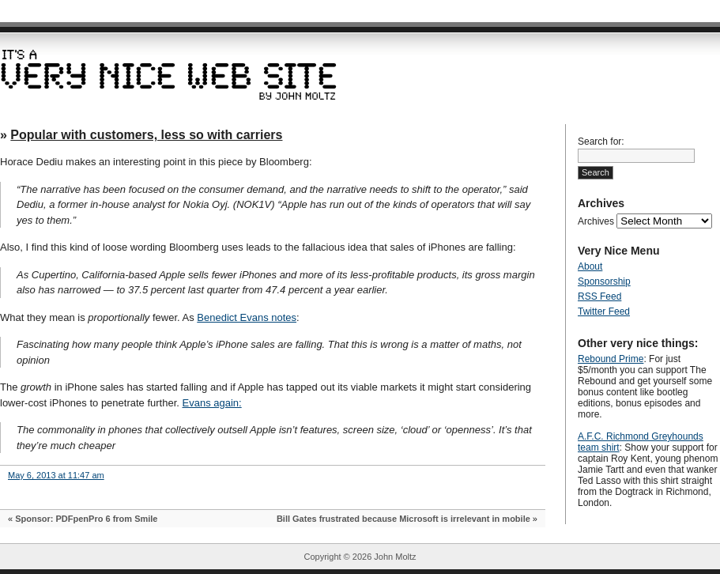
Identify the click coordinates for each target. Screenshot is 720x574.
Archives (596, 221)
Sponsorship (604, 281)
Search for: (601, 141)
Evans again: (212, 403)
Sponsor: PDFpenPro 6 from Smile (86, 518)
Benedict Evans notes (246, 317)
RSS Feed (599, 296)
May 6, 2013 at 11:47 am (56, 475)
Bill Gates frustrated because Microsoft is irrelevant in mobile (403, 518)
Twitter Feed (604, 311)
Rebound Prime (610, 358)
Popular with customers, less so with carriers (146, 135)
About (590, 266)
